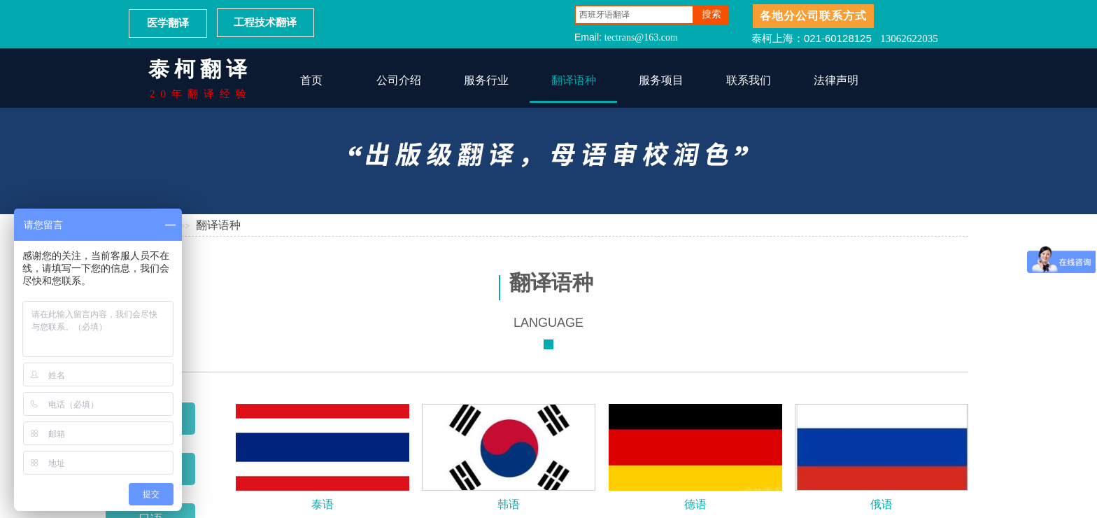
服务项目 (661, 80)
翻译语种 (573, 80)
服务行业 (486, 80)
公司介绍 (398, 80)
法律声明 (836, 80)
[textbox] (634, 14)
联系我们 (748, 80)
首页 (311, 80)
